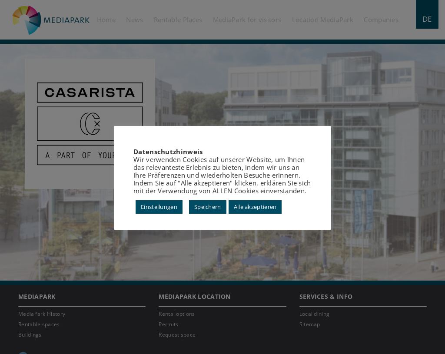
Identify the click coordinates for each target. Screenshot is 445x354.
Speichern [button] (207, 207)
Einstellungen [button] (159, 207)
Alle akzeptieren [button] (255, 207)
